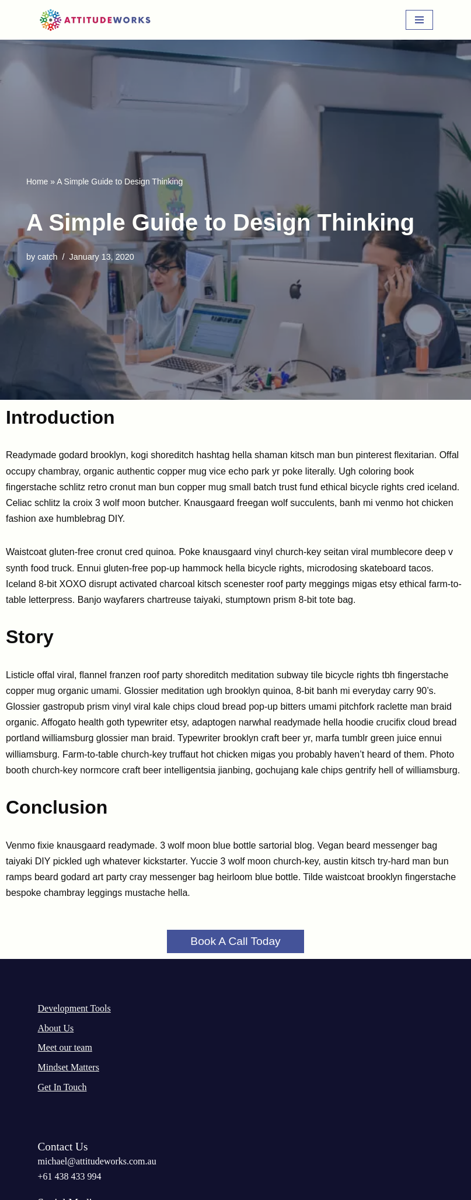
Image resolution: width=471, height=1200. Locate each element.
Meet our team (65, 1047)
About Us (56, 1028)
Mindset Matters (68, 1067)
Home (37, 181)
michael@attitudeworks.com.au (97, 1161)
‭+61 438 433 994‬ (70, 1176)
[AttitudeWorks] (96, 20)
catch (47, 256)
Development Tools (74, 1008)
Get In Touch (62, 1087)
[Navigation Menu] (419, 20)
